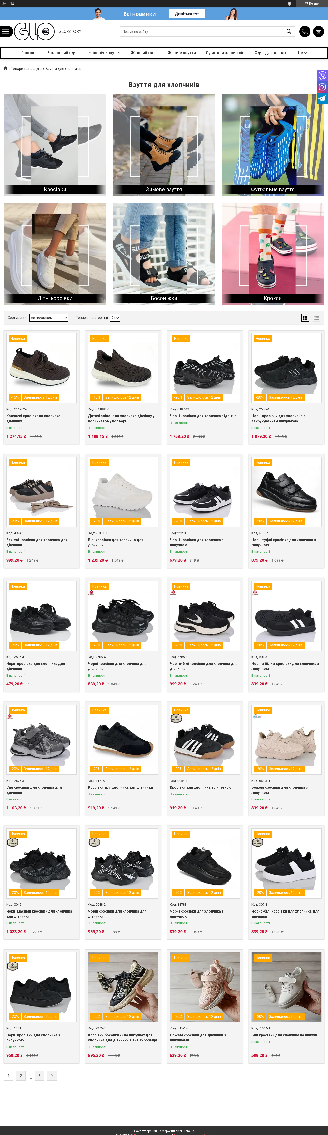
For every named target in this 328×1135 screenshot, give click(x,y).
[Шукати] (289, 31)
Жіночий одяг (144, 52)
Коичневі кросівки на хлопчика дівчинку (33, 418)
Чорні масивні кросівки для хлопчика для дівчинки (39, 913)
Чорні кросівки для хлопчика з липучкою (197, 542)
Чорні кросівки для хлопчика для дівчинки (35, 666)
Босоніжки (164, 298)
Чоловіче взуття (104, 52)
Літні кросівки (55, 298)
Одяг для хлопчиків (225, 52)
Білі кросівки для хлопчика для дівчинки (115, 542)
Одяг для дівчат (270, 52)
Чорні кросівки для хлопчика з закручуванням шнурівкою (278, 418)
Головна (29, 52)
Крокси (273, 298)
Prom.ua (188, 1131)
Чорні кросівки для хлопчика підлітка (203, 416)
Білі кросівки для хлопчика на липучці (284, 1035)
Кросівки (55, 189)
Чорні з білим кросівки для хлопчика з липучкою (285, 666)
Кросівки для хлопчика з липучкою (201, 787)
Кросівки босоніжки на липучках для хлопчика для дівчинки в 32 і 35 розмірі (122, 1037)
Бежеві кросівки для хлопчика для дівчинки (37, 542)
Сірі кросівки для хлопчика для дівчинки (34, 790)
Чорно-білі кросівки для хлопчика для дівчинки (204, 666)
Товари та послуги (26, 69)
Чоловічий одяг (63, 52)
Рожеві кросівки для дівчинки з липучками (198, 1037)
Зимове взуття (164, 189)
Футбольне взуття (273, 189)
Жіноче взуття (182, 52)
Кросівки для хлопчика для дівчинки (120, 787)
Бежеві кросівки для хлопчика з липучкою (279, 790)
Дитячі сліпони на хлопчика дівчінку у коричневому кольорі (121, 418)
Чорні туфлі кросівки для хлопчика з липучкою (283, 542)
